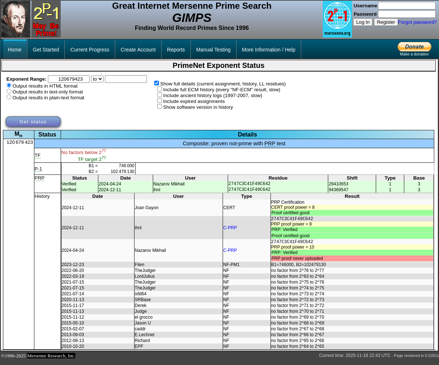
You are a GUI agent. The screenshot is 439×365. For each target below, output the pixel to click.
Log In (363, 22)
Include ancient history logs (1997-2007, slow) (212, 95)
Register (386, 22)
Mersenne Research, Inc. (51, 360)
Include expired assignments (194, 101)
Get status (32, 121)
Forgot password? (417, 22)
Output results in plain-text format (48, 97)
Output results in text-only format (47, 92)
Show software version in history (198, 107)
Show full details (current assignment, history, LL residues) (223, 84)
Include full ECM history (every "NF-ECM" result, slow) (221, 89)
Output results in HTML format (44, 86)
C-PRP (230, 230)
